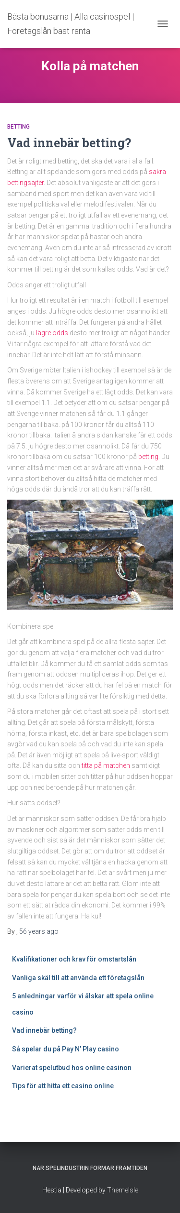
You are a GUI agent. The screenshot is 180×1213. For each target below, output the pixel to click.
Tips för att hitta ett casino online (63, 1086)
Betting (18, 126)
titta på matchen (106, 765)
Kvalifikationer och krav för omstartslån (74, 959)
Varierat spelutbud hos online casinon (72, 1067)
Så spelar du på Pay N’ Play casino (65, 1049)
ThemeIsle (122, 1190)
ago (39, 931)
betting (148, 456)
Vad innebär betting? (69, 143)
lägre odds (52, 333)
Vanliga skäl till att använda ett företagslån (78, 978)
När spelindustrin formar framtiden (90, 1168)
